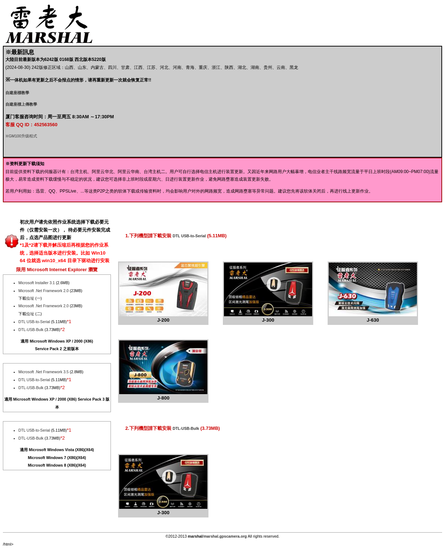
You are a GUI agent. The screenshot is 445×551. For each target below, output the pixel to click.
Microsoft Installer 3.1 (36, 283)
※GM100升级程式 (21, 136)
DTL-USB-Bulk (31, 329)
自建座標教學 (17, 93)
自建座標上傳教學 (21, 104)
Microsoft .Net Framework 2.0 (43, 290)
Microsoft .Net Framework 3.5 (43, 372)
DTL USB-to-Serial (34, 321)
